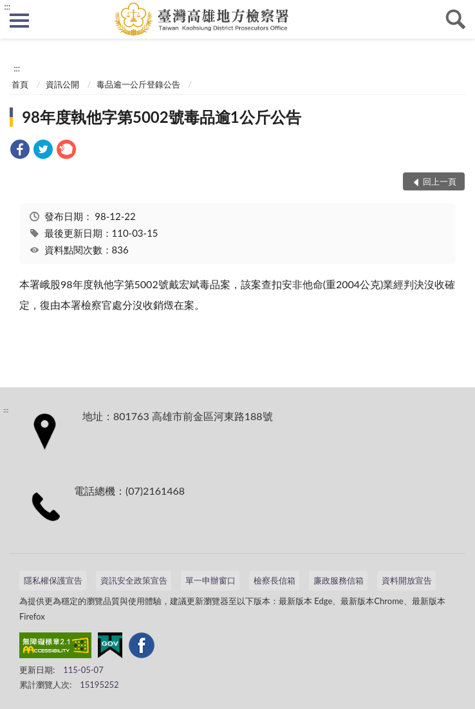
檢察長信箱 (274, 580)
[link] (20, 151)
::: (7, 6)
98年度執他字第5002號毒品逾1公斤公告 (161, 116)
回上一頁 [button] (439, 181)
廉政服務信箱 (338, 580)
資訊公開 (62, 84)
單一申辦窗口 (210, 580)
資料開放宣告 (407, 580)
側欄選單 (19, 21)
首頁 (20, 84)
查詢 (455, 19)
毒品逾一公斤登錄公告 (138, 84)
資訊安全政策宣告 (133, 580)
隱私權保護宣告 (53, 580)
